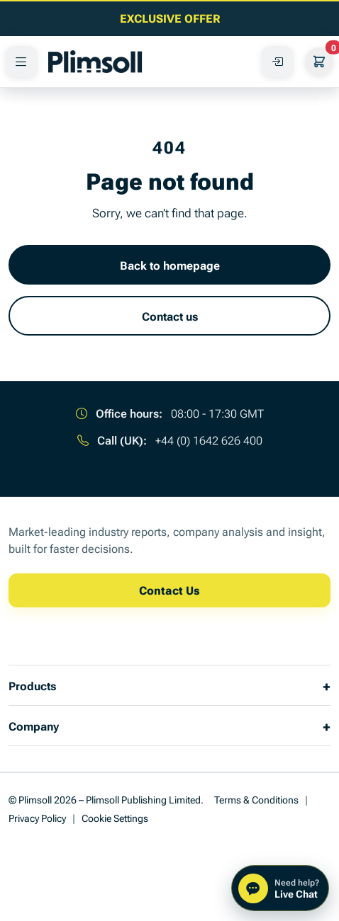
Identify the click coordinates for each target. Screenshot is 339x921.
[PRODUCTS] (21, 61)
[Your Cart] (319, 61)
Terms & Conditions (256, 798)
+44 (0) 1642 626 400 (208, 439)
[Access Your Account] (277, 61)
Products (32, 685)
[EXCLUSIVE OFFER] (169, 17)
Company (34, 725)
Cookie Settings (115, 817)
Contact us (170, 315)
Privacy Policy (37, 817)
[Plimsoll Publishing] (95, 61)
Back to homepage (170, 264)
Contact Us (169, 589)
